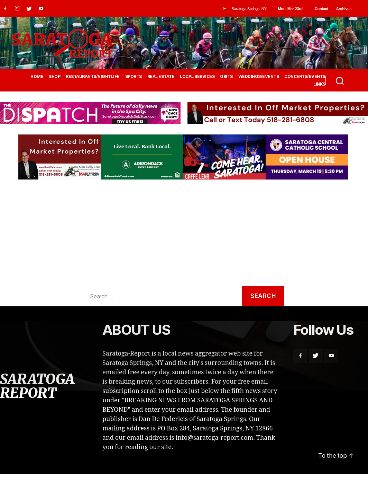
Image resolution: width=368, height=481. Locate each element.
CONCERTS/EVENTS (304, 76)
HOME (36, 76)
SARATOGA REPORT (37, 387)
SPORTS (133, 76)
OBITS (226, 76)
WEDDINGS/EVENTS (258, 76)
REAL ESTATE (161, 76)
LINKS (319, 84)
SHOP (54, 76)
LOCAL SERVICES (197, 76)
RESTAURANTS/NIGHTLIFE (93, 76)
